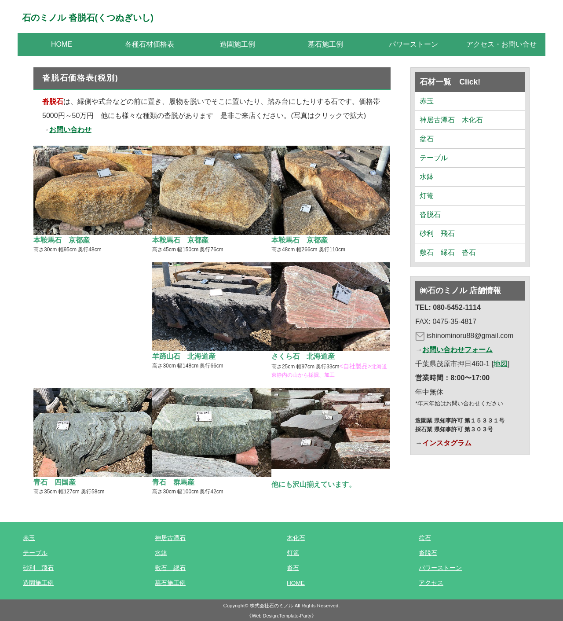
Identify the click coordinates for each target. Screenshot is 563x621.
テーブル (434, 158)
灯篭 (427, 195)
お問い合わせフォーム (457, 349)
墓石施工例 (325, 44)
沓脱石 (430, 214)
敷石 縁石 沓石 (448, 252)
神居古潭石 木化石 (451, 120)
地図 (501, 363)
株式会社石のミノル (271, 605)
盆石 (427, 139)
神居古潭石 (170, 538)
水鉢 (427, 176)
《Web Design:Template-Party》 (281, 615)
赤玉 (427, 101)
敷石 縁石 (170, 568)
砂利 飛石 (437, 233)
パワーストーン (413, 44)
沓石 (293, 568)
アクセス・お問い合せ (501, 44)
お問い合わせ (70, 129)
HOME (61, 44)
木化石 (296, 538)
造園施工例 (237, 44)
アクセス (431, 583)
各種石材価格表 (149, 44)
